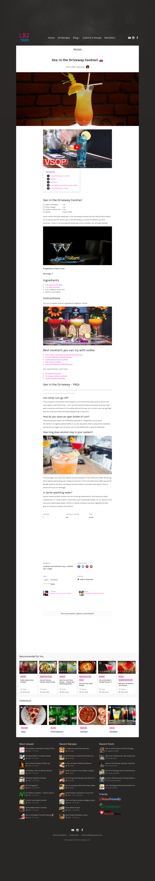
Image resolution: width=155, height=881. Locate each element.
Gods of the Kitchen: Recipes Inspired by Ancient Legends (120, 763)
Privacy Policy (74, 835)
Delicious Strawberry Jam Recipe (126, 684)
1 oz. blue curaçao (52, 287)
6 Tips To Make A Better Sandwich (78, 763)
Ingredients (51, 179)
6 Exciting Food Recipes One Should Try (80, 778)
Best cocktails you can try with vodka (62, 185)
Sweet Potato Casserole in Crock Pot (79, 793)
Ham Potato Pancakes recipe (76, 815)
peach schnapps (55, 285)
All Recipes (64, 37)
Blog (75, 37)
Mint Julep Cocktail (53, 362)
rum (44, 569)
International (55, 566)
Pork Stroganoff (31, 785)
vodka (49, 569)
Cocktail (46, 566)
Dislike (54, 580)
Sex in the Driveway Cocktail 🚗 (37, 763)
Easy (63, 566)
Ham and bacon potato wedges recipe (80, 800)
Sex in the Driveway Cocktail (58, 176)
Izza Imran (81, 67)
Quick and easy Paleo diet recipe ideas (80, 785)
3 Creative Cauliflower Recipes (77, 748)
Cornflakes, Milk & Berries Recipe (38, 771)
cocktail (69, 566)
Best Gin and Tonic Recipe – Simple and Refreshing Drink (67, 682)
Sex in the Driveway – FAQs (57, 188)
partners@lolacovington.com (91, 835)
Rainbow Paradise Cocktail (94, 593)
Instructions (52, 182)
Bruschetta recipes (72, 808)
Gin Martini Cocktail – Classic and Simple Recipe (40, 793)
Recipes (77, 49)
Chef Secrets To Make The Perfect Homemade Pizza (80, 756)
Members (109, 37)
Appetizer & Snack (46, 677)
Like (46, 580)
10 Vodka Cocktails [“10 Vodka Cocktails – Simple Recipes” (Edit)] (53, 373)
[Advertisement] (77, 15)
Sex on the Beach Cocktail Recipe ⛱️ (105, 681)
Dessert (121, 677)
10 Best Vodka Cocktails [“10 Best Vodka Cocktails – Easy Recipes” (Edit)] (55, 378)
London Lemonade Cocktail (36, 800)
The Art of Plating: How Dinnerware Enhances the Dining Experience (120, 771)
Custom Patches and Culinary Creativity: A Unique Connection (120, 778)
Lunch (81, 680)
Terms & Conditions (60, 835)
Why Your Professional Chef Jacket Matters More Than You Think (120, 756)
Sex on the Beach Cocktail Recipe (59, 364)
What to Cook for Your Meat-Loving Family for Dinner (80, 771)
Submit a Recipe (92, 37)
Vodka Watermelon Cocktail (56, 360)
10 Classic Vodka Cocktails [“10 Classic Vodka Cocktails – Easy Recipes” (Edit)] (56, 376)
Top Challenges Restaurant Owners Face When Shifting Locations (120, 785)
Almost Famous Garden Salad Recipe (47, 681)
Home (51, 37)
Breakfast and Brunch (125, 680)
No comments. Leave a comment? (77, 613)
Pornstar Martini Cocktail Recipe (58, 357)
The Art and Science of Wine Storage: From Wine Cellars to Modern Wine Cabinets (120, 748)
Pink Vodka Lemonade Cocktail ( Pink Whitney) (64, 355)
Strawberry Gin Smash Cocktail (60, 593)
